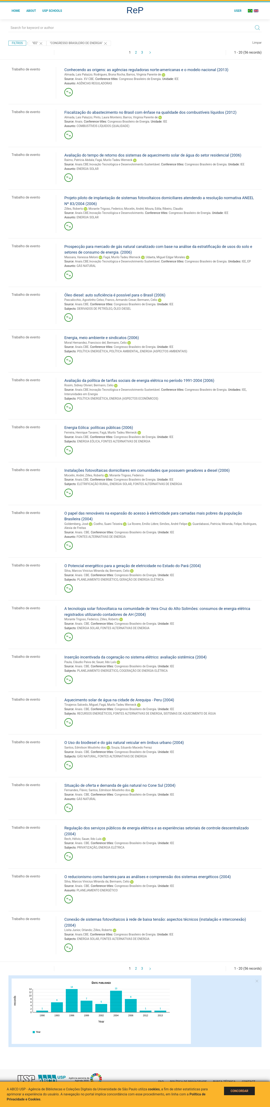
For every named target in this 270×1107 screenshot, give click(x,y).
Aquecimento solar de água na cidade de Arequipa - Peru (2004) (119, 700)
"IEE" (37, 43)
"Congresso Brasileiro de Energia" (79, 43)
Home (16, 10)
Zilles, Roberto (73, 208)
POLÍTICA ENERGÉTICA (92, 351)
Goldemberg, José (76, 524)
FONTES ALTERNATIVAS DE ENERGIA (125, 441)
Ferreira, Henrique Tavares (81, 432)
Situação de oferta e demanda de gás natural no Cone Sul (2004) (120, 785)
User (238, 10)
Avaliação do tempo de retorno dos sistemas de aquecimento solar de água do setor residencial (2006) (152, 155)
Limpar (257, 42)
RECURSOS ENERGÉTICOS (94, 713)
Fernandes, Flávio (75, 790)
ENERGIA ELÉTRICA (111, 847)
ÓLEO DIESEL (122, 308)
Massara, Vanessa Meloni (81, 257)
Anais (78, 121)
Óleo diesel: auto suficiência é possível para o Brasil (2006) (114, 295)
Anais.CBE (82, 304)
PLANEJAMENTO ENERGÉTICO (97, 579)
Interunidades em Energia (81, 394)
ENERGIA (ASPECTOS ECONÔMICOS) (133, 398)
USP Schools (52, 10)
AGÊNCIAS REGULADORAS (94, 83)
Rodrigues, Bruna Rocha (109, 74)
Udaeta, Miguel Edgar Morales (165, 257)
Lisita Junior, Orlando (78, 930)
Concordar (239, 1091)
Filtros (17, 43)
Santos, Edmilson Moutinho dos (85, 747)
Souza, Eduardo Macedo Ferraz (131, 747)
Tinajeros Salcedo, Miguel (81, 704)
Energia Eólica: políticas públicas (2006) (98, 427)
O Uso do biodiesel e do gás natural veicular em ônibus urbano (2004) (124, 742)
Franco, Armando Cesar (120, 299)
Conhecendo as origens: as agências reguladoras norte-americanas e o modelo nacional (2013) (146, 70)
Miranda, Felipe (232, 524)
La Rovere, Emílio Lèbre (143, 524)
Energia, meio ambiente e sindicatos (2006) (101, 337)
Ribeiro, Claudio (172, 208)
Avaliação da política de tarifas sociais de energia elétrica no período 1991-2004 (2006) (139, 380)
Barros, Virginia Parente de (143, 74)
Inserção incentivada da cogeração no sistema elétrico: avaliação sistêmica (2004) (135, 657)
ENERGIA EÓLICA (88, 441)
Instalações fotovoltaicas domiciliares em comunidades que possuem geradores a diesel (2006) (147, 470)
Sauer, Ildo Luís (106, 662)
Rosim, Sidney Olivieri (78, 385)
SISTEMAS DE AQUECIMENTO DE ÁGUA (189, 713)
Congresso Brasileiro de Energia (140, 79)
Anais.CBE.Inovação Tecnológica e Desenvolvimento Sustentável (117, 164)
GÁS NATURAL (86, 266)
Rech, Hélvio (72, 839)
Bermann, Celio (147, 299)
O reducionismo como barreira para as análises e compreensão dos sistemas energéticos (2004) (147, 877)
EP (249, 261)
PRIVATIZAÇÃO (87, 847)
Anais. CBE (82, 532)
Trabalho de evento (26, 69)
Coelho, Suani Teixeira (108, 524)
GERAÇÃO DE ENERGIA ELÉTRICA (141, 579)
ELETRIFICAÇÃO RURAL (92, 484)
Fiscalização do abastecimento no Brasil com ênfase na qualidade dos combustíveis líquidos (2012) (150, 112)
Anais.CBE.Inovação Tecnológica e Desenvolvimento (109, 213)
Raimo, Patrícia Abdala (79, 160)
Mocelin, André (134, 208)
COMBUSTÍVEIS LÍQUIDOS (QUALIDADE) (103, 126)
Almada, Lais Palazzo (78, 74)
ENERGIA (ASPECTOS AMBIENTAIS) (163, 351)
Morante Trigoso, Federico (106, 208)
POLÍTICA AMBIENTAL (124, 351)
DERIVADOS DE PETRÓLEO (94, 308)
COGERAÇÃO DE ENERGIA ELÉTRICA (143, 670)
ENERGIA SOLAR (88, 168)
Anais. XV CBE (84, 79)
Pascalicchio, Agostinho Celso (84, 299)
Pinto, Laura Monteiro (108, 117)
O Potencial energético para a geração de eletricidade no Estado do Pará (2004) (132, 566)
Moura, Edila (153, 208)
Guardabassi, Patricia (206, 524)
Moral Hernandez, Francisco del (85, 342)
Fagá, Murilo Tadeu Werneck (113, 160)
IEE (176, 79)
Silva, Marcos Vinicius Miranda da (86, 570)
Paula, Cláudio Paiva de (79, 662)
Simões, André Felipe (173, 524)
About (31, 10)
